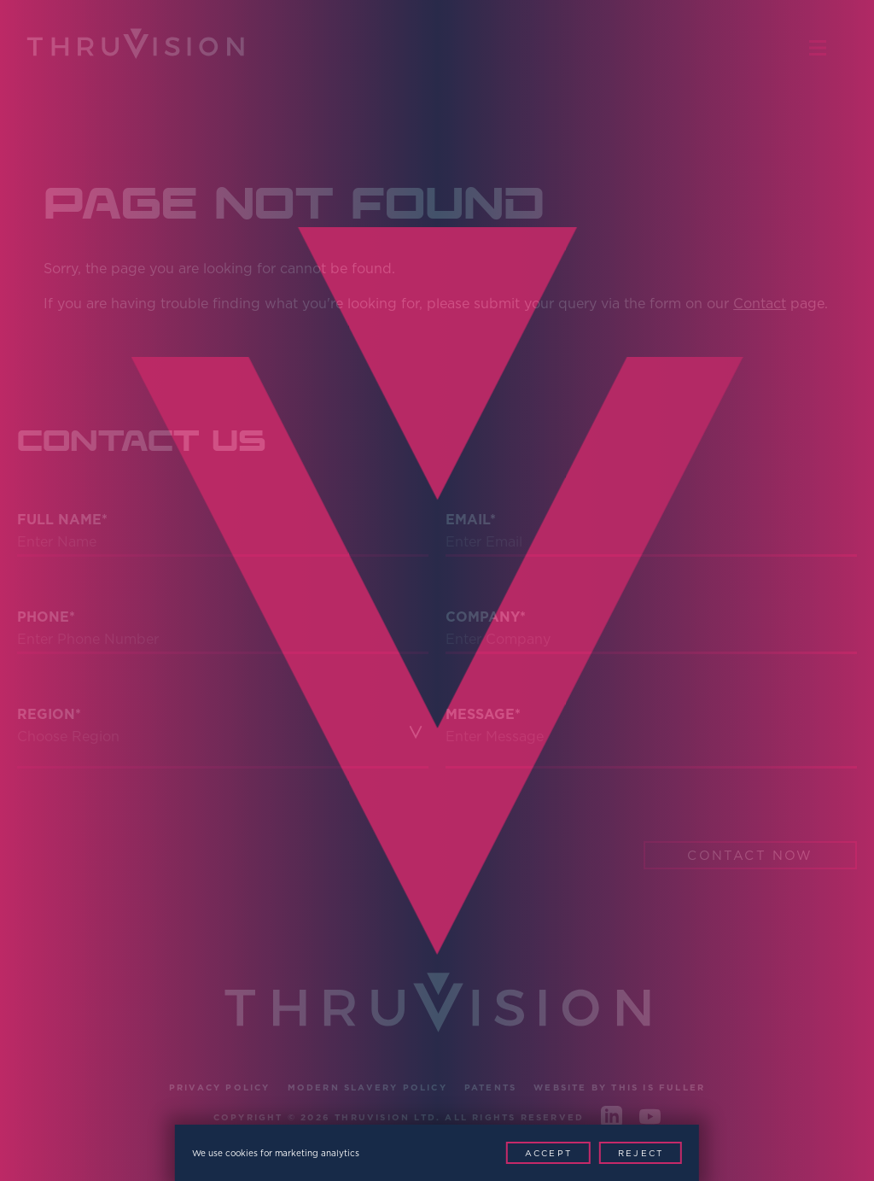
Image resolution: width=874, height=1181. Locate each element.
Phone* (46, 617)
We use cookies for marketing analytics (275, 1153)
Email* (471, 520)
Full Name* (62, 520)
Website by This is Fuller (619, 1087)
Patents (490, 1087)
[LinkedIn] (611, 1120)
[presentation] (147, 836)
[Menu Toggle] (826, 47)
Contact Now (750, 855)
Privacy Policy (220, 1087)
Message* (483, 714)
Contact (759, 303)
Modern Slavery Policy (367, 1087)
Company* (486, 617)
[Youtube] (650, 1120)
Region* (49, 714)
